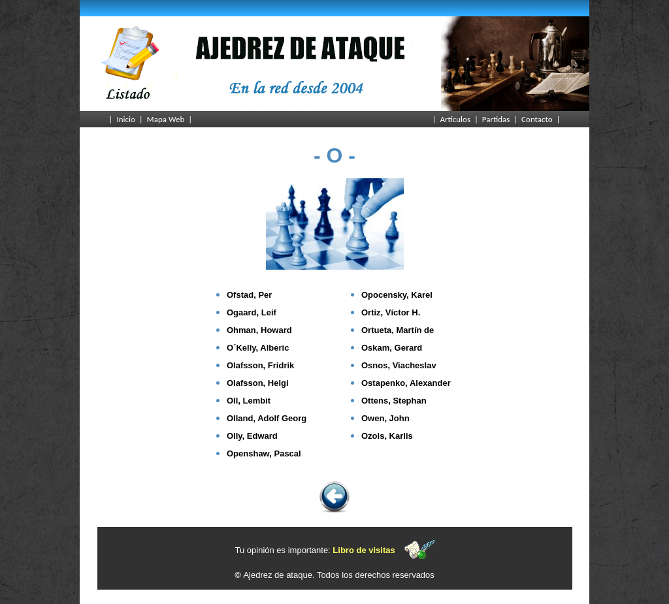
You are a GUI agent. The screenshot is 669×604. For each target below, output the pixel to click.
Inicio (125, 119)
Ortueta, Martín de (397, 330)
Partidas (496, 119)
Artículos (455, 119)
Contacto (537, 119)
